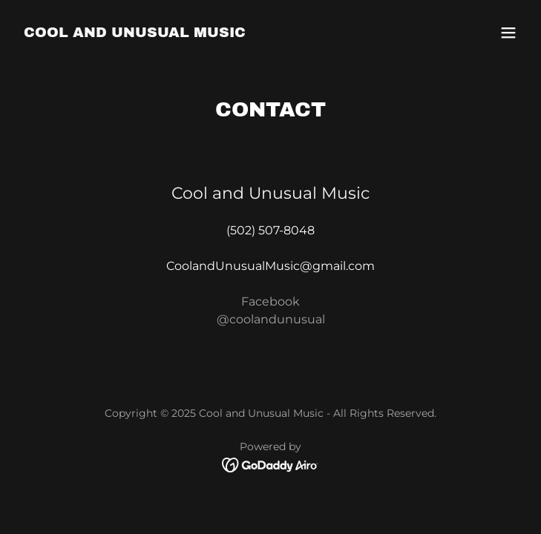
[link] (135, 33)
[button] (508, 32)
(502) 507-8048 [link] (270, 230)
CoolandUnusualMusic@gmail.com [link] (270, 266)
